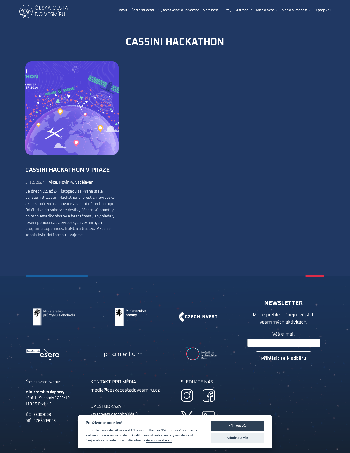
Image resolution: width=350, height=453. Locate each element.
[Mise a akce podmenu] (276, 11)
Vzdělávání (84, 182)
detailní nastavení (159, 440)
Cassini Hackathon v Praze (67, 170)
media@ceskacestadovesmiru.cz (125, 390)
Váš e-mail (283, 334)
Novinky (66, 182)
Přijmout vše (238, 425)
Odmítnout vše (237, 438)
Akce (53, 182)
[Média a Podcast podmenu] (309, 11)
